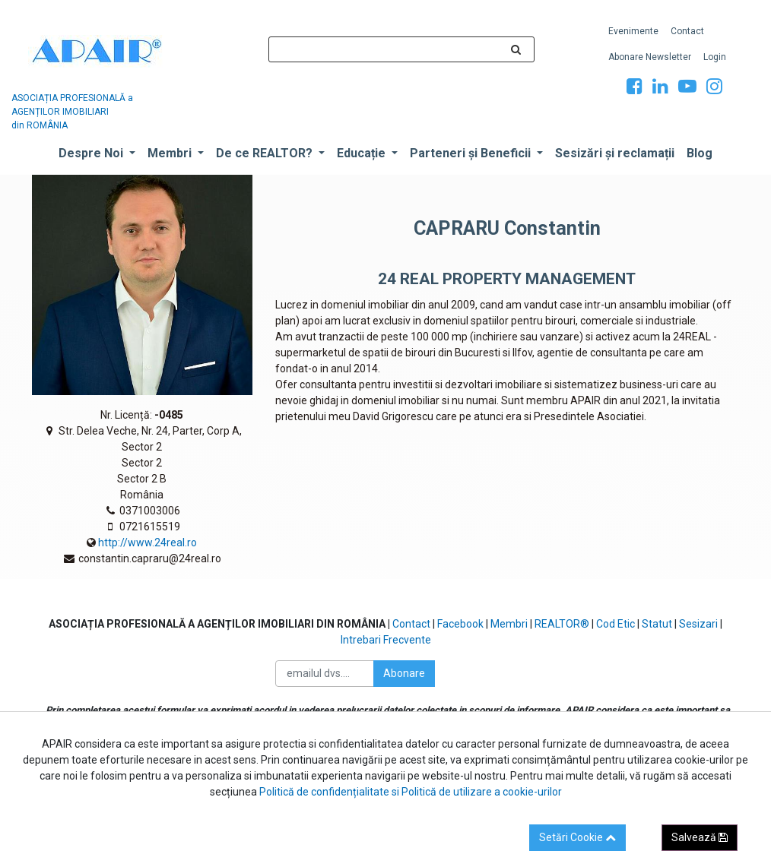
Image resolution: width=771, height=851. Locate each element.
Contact (411, 624)
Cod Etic (615, 624)
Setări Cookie (577, 837)
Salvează (699, 837)
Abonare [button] (404, 673)
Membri (509, 624)
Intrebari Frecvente (386, 640)
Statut (658, 624)
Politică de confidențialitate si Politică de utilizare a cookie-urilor (410, 792)
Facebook (461, 624)
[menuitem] (633, 31)
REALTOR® (563, 624)
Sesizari (698, 624)
